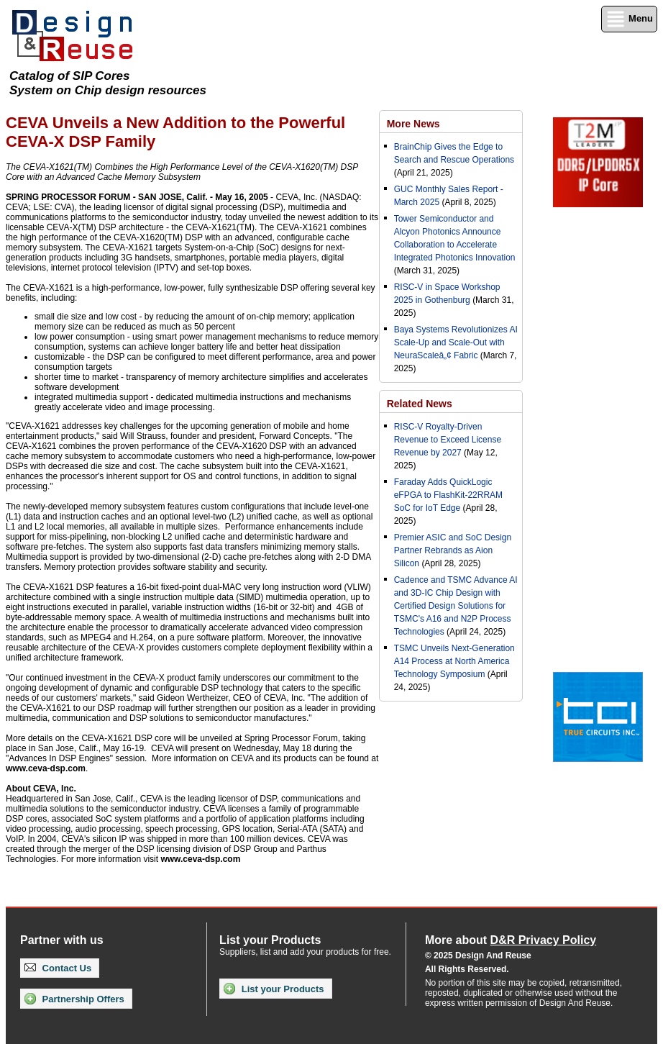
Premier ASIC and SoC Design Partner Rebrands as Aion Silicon (452, 550)
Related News (419, 403)
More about (510, 940)
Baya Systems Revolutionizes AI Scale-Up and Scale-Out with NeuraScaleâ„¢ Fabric (456, 342)
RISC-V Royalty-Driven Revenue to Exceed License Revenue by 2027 (447, 440)
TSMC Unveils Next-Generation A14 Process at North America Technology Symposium (454, 661)
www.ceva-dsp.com (46, 768)
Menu (629, 19)
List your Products (274, 988)
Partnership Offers (74, 998)
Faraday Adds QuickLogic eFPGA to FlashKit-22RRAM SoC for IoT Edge (448, 495)
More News (413, 124)
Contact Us (57, 968)
